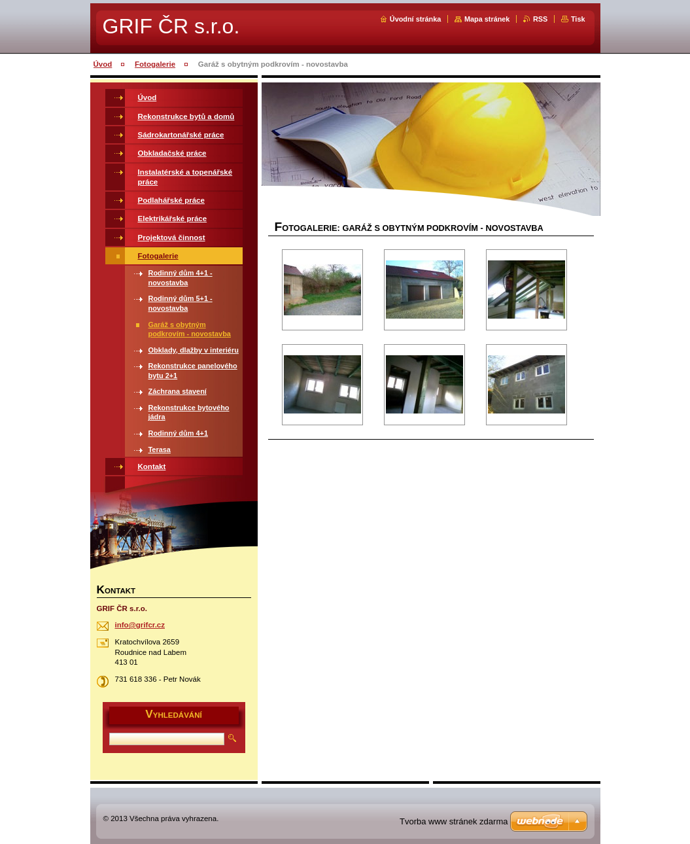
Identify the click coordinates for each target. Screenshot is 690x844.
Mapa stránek (487, 19)
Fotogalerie (155, 64)
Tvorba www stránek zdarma (454, 821)
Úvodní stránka (415, 19)
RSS (540, 19)
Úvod (103, 64)
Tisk (578, 19)
